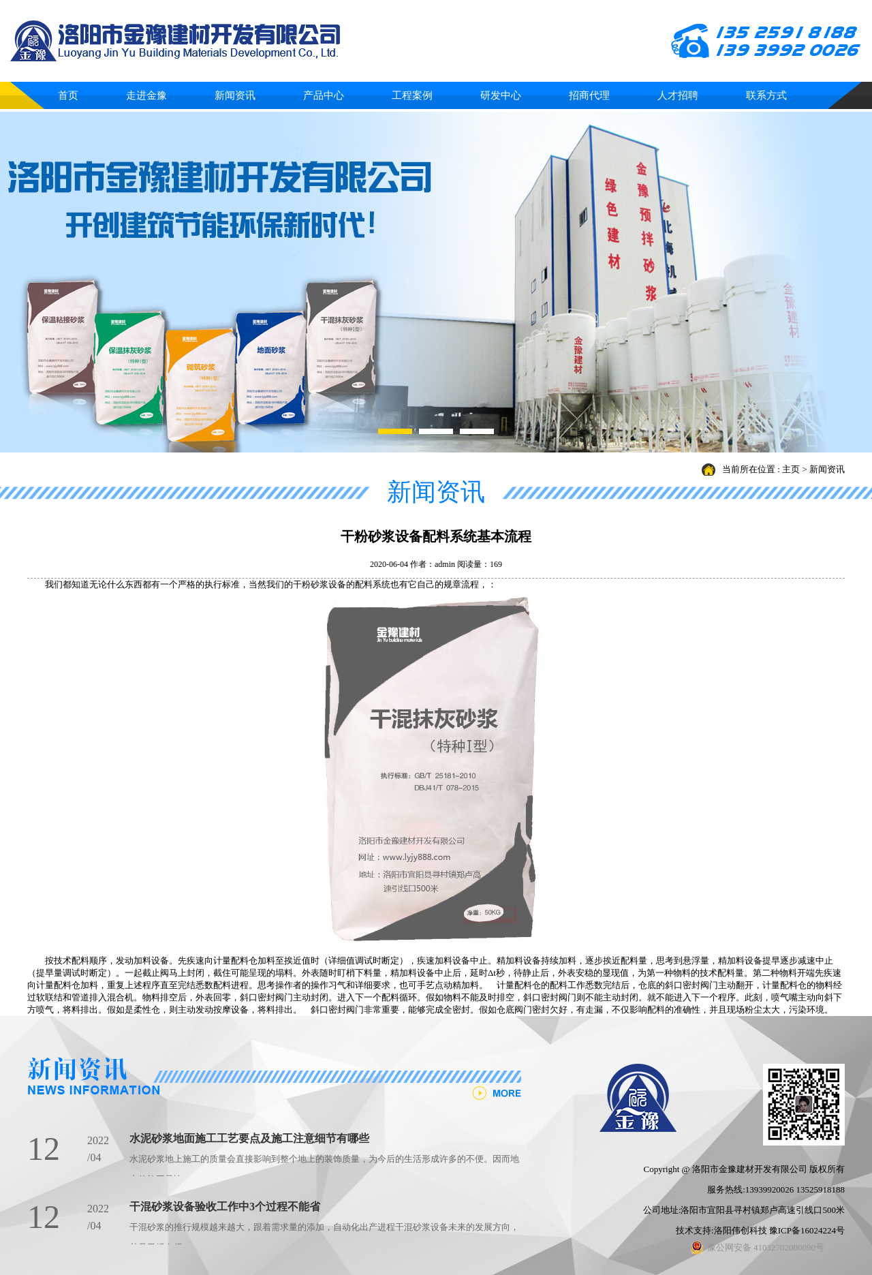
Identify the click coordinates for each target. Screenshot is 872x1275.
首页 (68, 95)
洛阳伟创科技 (740, 1230)
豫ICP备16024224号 (807, 1230)
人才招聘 (677, 95)
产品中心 (323, 95)
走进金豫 (146, 95)
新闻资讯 (235, 95)
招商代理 (589, 95)
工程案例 (412, 95)
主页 (791, 469)
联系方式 (766, 95)
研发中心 (500, 95)
